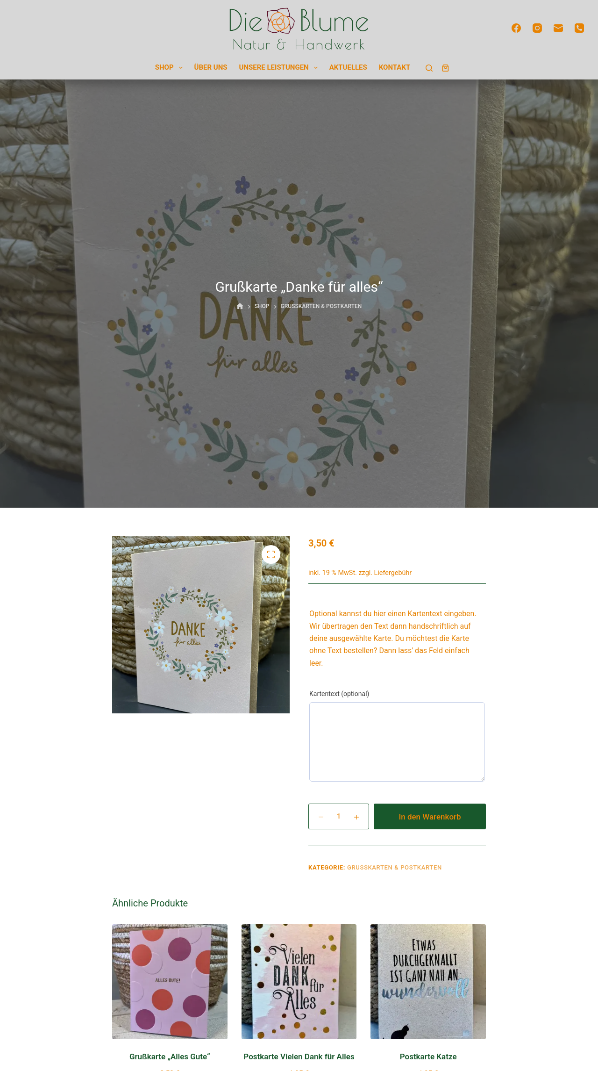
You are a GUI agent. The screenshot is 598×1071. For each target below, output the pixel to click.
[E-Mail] (558, 28)
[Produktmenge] (338, 816)
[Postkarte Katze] (428, 982)
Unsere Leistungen (280, 68)
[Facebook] (516, 28)
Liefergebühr (393, 573)
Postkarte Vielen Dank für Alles (298, 1056)
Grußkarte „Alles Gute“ (169, 1056)
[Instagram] (537, 28)
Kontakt (394, 67)
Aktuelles (348, 67)
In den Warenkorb (430, 816)
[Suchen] (429, 68)
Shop (170, 68)
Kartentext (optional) (339, 693)
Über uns (211, 67)
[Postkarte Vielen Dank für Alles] (299, 982)
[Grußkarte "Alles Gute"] (170, 982)
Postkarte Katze (428, 1056)
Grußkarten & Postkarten (394, 867)
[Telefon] (579, 28)
